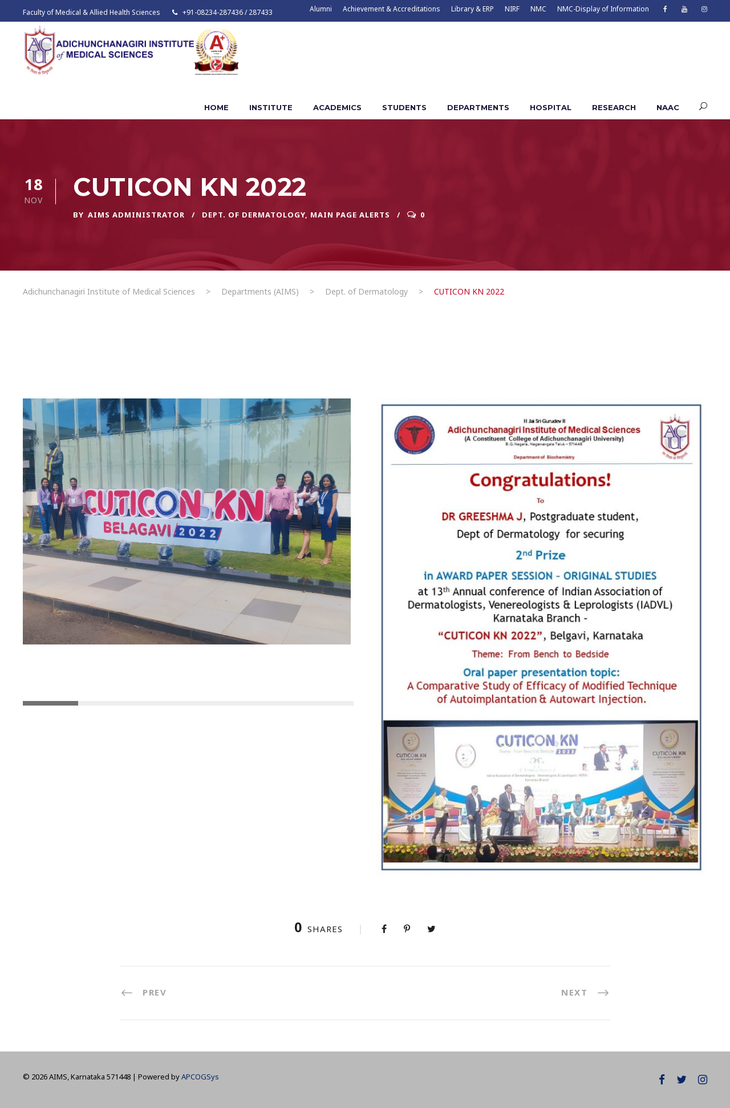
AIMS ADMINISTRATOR (136, 214)
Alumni (321, 9)
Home (216, 107)
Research (614, 107)
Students (404, 107)
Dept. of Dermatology (253, 214)
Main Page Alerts (350, 214)
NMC (538, 9)
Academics (337, 107)
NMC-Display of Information (603, 9)
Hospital (550, 107)
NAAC (667, 107)
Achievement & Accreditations (391, 9)
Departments (478, 107)
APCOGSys (200, 1076)
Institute (271, 107)
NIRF (512, 9)
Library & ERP (472, 9)
